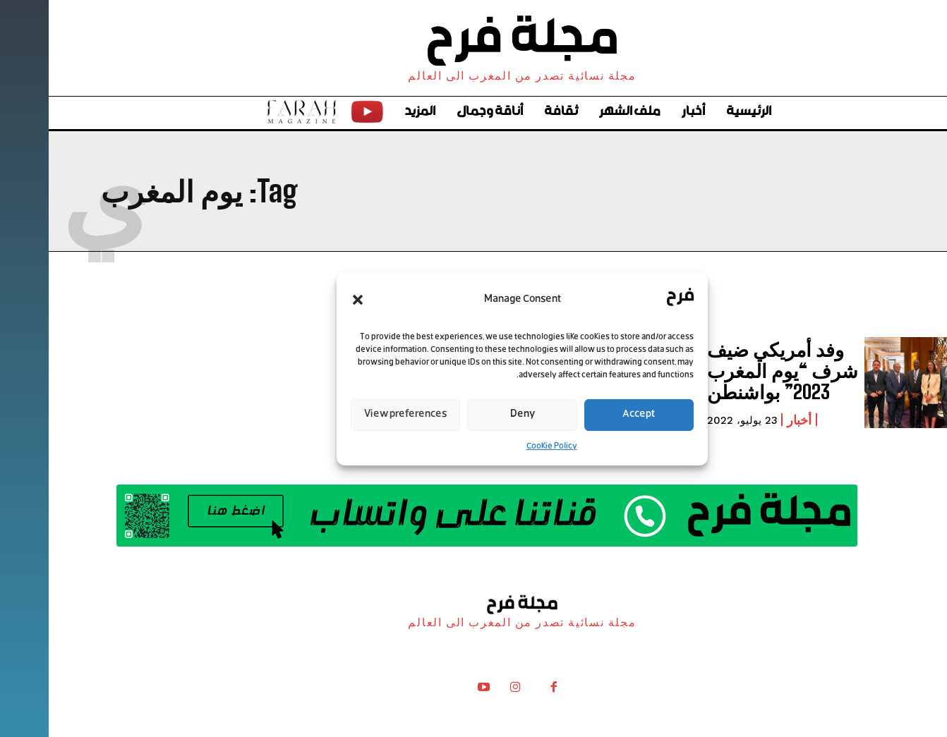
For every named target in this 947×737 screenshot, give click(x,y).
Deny (474, 414)
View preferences (356, 414)
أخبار (750, 416)
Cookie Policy (503, 446)
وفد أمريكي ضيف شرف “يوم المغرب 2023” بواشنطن (725, 370)
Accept (590, 414)
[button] (309, 300)
